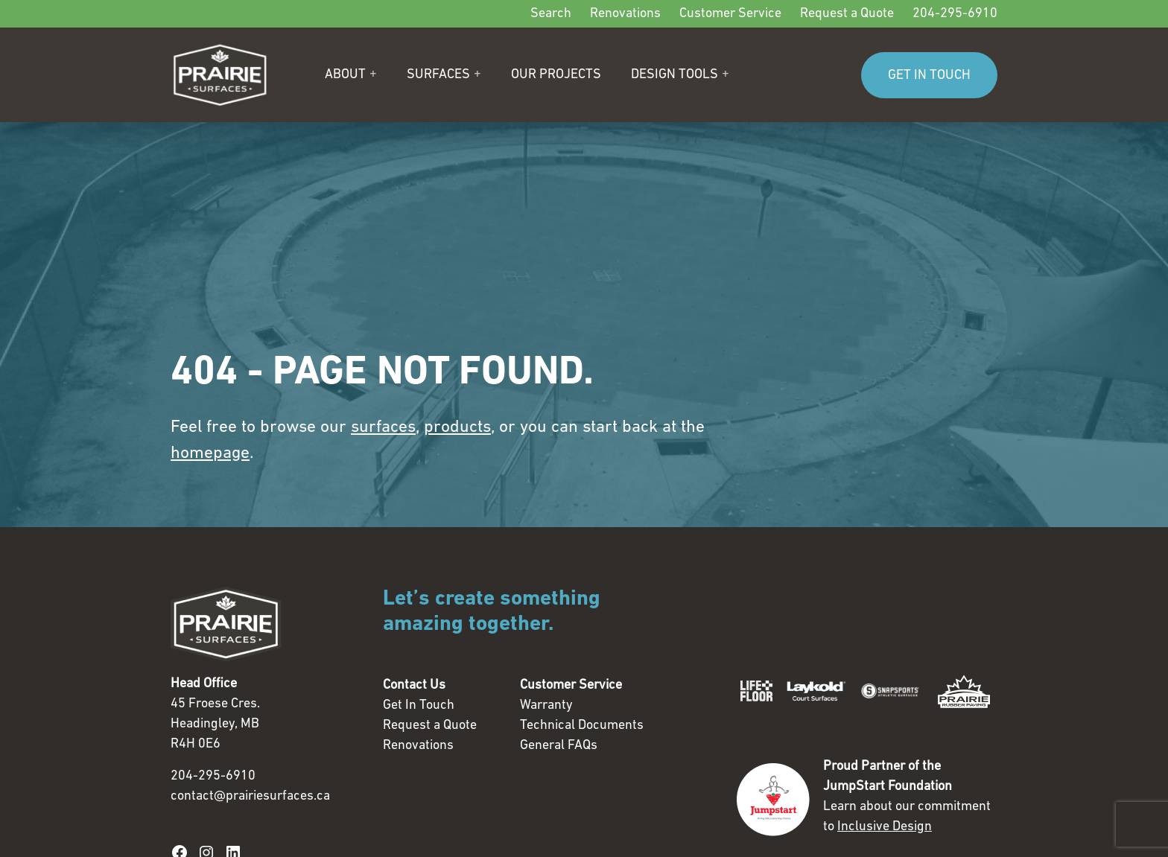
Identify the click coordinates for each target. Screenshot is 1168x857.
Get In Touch (418, 705)
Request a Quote (847, 14)
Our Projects (556, 75)
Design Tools (674, 75)
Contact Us (414, 685)
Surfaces (438, 75)
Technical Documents (582, 726)
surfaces (383, 427)
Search (550, 14)
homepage (210, 453)
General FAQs (558, 746)
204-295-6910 (955, 14)
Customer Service (730, 14)
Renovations (625, 14)
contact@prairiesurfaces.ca (250, 796)
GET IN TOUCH (929, 76)
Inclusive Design (884, 827)
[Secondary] (584, 14)
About (345, 75)
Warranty (546, 705)
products (457, 427)
